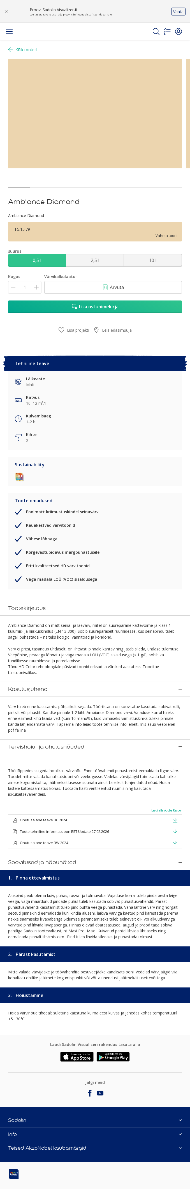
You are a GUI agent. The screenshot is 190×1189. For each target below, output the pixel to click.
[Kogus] (24, 287)
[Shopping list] (167, 31)
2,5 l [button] (95, 260)
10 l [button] (152, 260)
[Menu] (9, 31)
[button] (178, 31)
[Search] (156, 31)
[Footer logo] (37, 1172)
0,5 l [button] (37, 260)
